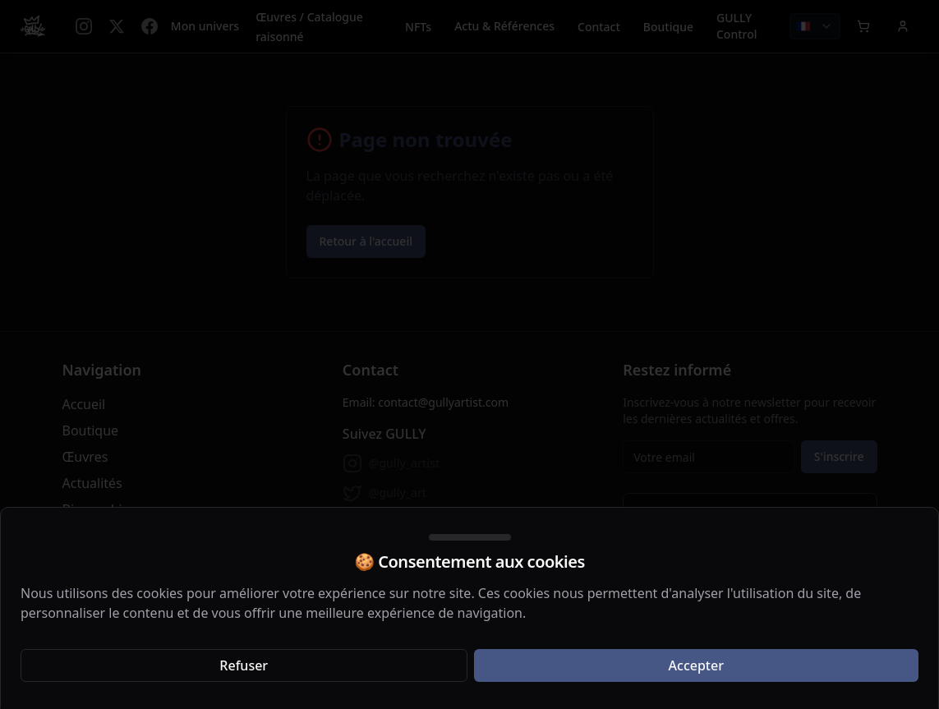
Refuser (243, 665)
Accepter (696, 665)
